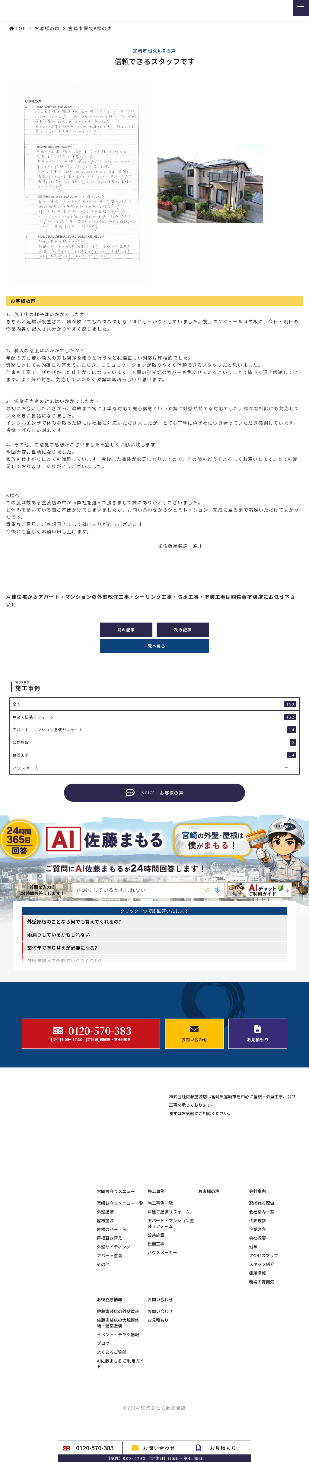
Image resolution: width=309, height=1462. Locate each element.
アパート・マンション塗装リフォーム (171, 1278)
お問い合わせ (160, 1366)
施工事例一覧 (160, 1258)
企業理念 (257, 1284)
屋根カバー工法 (111, 1284)
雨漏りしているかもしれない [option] (58, 945)
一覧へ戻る (154, 646)
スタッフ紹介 (261, 1319)
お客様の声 (208, 1246)
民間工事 (156, 1299)
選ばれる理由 (261, 1258)
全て (155, 704)
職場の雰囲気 (261, 1337)
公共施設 (156, 1290)
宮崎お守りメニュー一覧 (120, 1258)
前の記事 (126, 630)
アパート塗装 (109, 1311)
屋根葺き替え (109, 1293)
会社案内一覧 (261, 1267)
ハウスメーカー (162, 1308)
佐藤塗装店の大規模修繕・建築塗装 (118, 1378)
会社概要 (257, 1293)
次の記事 (183, 630)
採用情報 (257, 1328)
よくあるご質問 (111, 1407)
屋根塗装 (105, 1276)
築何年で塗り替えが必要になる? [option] (62, 959)
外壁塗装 (105, 1267)
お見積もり (158, 1375)
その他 (103, 1319)
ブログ (103, 1398)
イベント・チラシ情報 (118, 1390)
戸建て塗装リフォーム (169, 1267)
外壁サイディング (113, 1302)
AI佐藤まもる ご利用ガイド (120, 1419)
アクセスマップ (263, 1311)
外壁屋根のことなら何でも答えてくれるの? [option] (74, 932)
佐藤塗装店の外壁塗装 (118, 1366)
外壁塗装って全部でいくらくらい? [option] (64, 971)
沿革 (253, 1302)
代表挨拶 (257, 1276)
